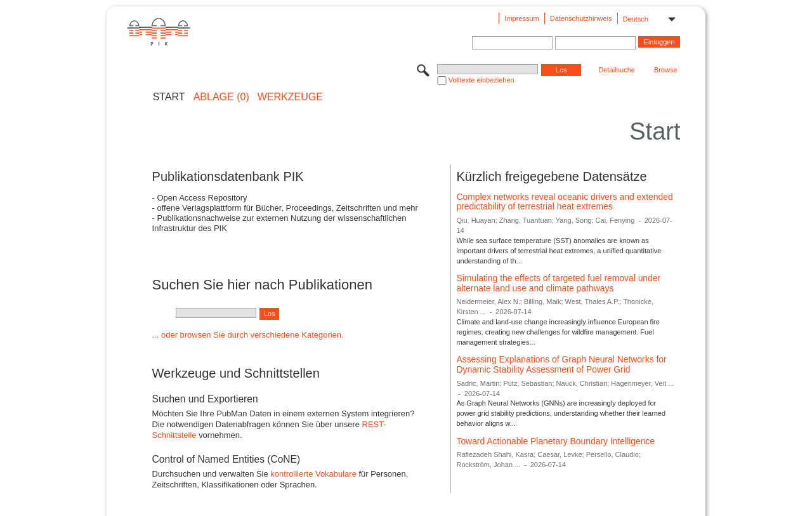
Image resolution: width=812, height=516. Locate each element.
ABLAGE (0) (221, 97)
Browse (666, 70)
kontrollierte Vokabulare (313, 474)
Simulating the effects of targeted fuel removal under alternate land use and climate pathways (558, 283)
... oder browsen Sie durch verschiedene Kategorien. (248, 335)
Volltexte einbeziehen (481, 80)
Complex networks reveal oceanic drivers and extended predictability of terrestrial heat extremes (564, 202)
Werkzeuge (290, 97)
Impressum (521, 18)
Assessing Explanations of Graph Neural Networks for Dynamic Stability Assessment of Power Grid (561, 364)
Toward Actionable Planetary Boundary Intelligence (555, 441)
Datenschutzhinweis (581, 18)
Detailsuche (616, 70)
